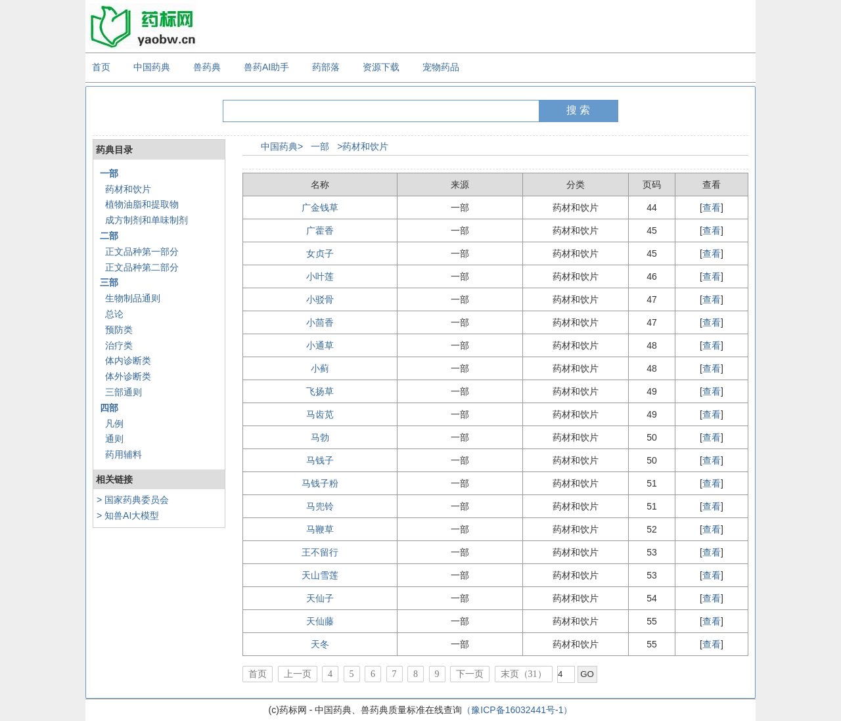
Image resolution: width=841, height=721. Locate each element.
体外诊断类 (128, 376)
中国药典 (151, 67)
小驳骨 (320, 299)
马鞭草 (320, 529)
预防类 (119, 329)
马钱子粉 (320, 483)
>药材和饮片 (362, 146)
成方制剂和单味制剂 (146, 220)
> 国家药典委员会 (133, 499)
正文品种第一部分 (142, 251)
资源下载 (381, 67)
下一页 (470, 674)
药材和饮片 (128, 189)
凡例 (114, 423)
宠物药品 (440, 67)
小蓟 (320, 368)
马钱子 (320, 460)
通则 (114, 438)
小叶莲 (320, 276)
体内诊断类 (128, 360)
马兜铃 (320, 506)
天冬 (320, 644)
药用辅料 (123, 454)
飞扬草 (320, 391)
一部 (109, 173)
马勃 (320, 437)
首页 (101, 67)
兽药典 (207, 67)
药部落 (326, 67)
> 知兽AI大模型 (128, 515)
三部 (109, 282)
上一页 (297, 674)
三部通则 (123, 392)
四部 (109, 408)
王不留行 (320, 552)
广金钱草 (320, 207)
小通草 (320, 345)
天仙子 (320, 598)
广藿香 (320, 230)
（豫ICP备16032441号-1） (517, 710)
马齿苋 (320, 414)
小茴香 (320, 322)
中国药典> (282, 146)
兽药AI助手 (266, 67)
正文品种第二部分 (142, 267)
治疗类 (119, 345)
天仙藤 (320, 621)
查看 (711, 207)
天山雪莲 (320, 575)
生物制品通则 (132, 298)
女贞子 (320, 253)
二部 (109, 235)
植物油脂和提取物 (142, 204)
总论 (114, 314)
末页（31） (524, 674)
